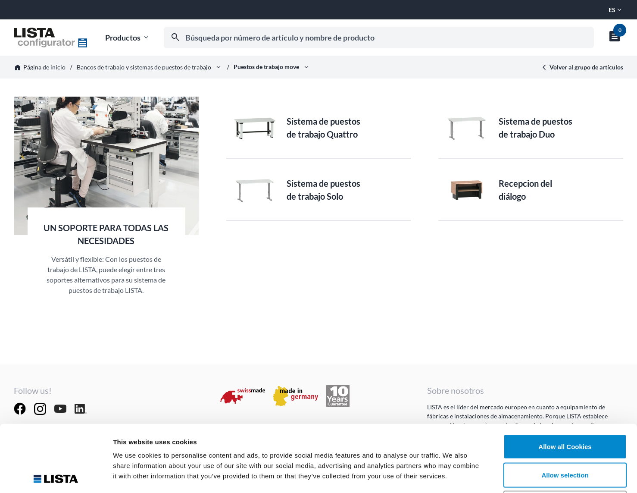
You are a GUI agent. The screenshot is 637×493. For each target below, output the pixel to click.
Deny (565, 436)
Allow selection (564, 408)
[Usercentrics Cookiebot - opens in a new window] (56, 476)
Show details (452, 476)
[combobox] (379, 37)
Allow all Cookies (564, 379)
